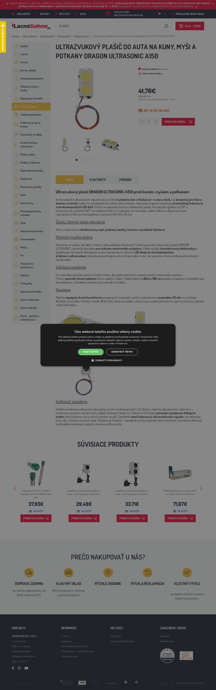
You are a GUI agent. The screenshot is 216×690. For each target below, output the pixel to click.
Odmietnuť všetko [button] (122, 351)
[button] (108, 360)
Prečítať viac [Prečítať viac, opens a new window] (122, 343)
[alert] (108, 345)
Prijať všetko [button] (91, 351)
